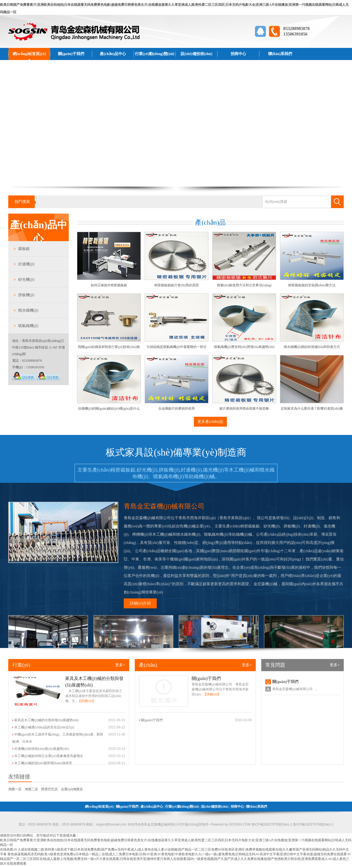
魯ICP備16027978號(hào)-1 (313, 824)
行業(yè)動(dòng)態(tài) (154, 54)
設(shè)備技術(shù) (196, 54)
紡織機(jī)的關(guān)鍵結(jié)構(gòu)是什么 (109, 408)
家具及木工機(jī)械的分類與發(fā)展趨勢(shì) (46, 720)
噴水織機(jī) (28, 310)
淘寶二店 (31, 789)
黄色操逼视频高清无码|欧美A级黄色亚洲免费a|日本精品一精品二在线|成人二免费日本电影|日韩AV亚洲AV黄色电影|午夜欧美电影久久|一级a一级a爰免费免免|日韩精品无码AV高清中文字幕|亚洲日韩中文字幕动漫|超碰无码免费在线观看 (177, 854)
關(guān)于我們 (71, 54)
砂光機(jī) (26, 279)
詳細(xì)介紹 (140, 603)
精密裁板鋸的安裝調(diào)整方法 (312, 285)
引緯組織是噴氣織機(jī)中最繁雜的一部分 (177, 347)
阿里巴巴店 (49, 789)
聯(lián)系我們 (280, 54)
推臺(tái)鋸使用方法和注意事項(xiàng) (244, 285)
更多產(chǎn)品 (210, 422)
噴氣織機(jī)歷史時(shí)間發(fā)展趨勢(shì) (244, 347)
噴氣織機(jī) (28, 326)
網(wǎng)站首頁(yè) (29, 54)
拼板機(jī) (26, 295)
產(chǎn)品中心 (113, 54)
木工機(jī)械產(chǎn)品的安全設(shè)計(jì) (44, 727)
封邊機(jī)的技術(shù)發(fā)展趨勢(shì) (41, 749)
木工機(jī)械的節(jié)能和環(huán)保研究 (43, 763)
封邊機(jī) (26, 264)
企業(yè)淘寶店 (72, 789)
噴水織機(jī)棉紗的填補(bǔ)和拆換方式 (312, 347)
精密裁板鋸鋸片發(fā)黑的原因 (176, 285)
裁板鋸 (24, 249)
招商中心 (238, 54)
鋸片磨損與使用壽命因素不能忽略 (244, 408)
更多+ (120, 665)
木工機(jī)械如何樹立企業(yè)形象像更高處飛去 (48, 756)
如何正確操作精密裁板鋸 (109, 285)
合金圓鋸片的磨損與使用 (176, 408)
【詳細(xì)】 (86, 701)
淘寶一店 (14, 789)
